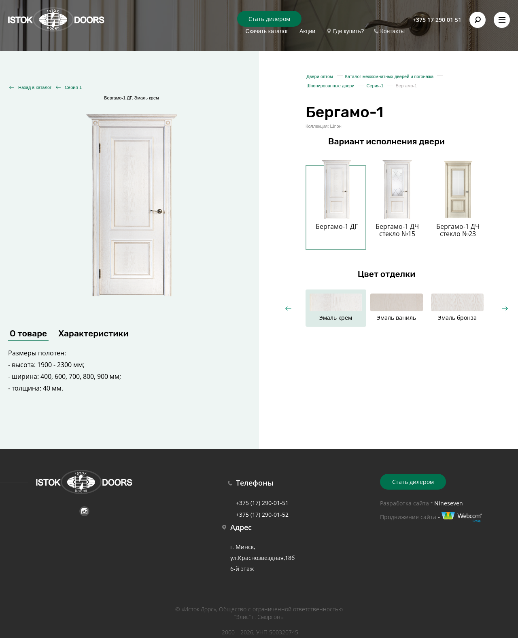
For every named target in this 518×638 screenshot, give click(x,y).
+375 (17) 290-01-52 (262, 514)
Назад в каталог (34, 87)
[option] (337, 202)
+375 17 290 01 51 (437, 19)
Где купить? (348, 31)
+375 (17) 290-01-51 (262, 503)
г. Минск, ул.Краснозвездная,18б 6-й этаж (262, 558)
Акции (307, 31)
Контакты (392, 31)
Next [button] (505, 308)
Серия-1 (73, 87)
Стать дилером (269, 19)
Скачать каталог (266, 31)
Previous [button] (288, 308)
